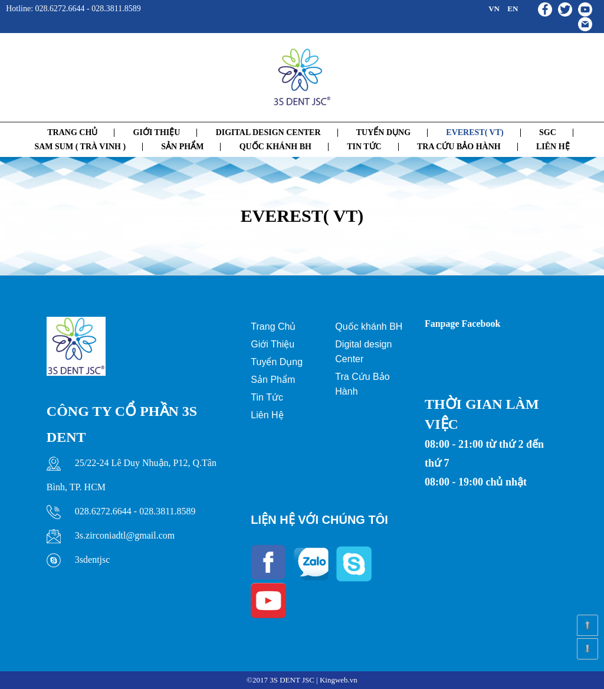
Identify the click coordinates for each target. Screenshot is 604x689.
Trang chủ (72, 132)
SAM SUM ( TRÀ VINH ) (80, 146)
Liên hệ (553, 146)
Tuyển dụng (383, 132)
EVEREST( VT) (474, 132)
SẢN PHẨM (182, 146)
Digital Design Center (268, 132)
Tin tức (364, 146)
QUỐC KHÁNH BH (275, 146)
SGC (547, 132)
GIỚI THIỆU (156, 132)
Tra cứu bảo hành (459, 146)
